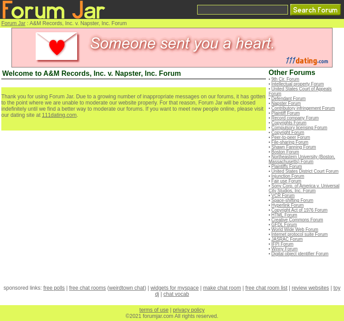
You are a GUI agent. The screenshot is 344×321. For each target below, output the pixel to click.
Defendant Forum (288, 98)
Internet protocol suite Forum (299, 234)
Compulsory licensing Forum (299, 127)
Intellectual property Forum (297, 84)
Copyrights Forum (288, 122)
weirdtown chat (126, 288)
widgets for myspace (174, 288)
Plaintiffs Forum (286, 166)
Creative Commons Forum (297, 219)
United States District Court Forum (304, 171)
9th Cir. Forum (285, 79)
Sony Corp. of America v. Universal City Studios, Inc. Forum (304, 188)
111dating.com (59, 115)
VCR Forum (283, 195)
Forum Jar (13, 23)
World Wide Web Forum (294, 229)
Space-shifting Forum (292, 200)
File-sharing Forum (289, 142)
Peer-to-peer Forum (290, 137)
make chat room (222, 288)
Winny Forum (284, 248)
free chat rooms (87, 288)
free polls (54, 288)
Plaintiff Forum (285, 113)
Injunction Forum (287, 176)
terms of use (153, 310)
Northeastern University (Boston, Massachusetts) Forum (302, 159)
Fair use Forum (286, 181)
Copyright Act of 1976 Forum (299, 210)
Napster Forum (286, 103)
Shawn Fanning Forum (293, 147)
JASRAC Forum (287, 239)
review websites (310, 288)
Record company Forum (294, 118)
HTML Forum (284, 215)
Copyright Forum (287, 132)
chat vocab (176, 294)
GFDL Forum (284, 224)
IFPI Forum (282, 244)
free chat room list (266, 288)
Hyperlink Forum (287, 205)
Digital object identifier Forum (300, 253)
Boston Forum (285, 151)
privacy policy (189, 310)
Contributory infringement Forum (303, 108)
